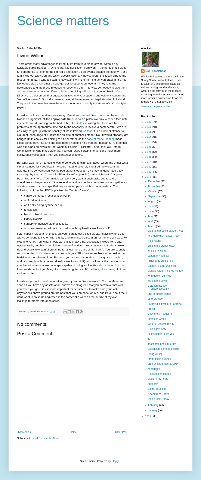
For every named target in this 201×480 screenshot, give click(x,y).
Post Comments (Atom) (46, 438)
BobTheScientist (155, 71)
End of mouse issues (159, 293)
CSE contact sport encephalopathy (158, 287)
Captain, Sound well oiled (162, 265)
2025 (148, 121)
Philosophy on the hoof (161, 260)
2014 (148, 176)
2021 (148, 142)
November (154, 186)
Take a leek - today (158, 398)
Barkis (80, 123)
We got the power (158, 280)
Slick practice (155, 298)
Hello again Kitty (157, 328)
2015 (148, 171)
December (154, 181)
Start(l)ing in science (159, 358)
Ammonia (153, 383)
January (153, 410)
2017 (148, 161)
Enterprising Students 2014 (163, 363)
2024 (148, 127)
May (151, 216)
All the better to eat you (161, 333)
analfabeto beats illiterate (162, 343)
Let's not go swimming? (161, 323)
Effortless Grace (157, 318)
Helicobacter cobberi (159, 373)
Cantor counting (157, 388)
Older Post (121, 432)
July (151, 206)
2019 (148, 152)
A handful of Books (158, 394)
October (153, 191)
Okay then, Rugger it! (160, 313)
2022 (148, 136)
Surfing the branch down (161, 245)
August (152, 201)
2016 (148, 167)
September (154, 196)
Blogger (115, 461)
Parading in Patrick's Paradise (165, 303)
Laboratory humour (158, 255)
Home (73, 432)
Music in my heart (158, 378)
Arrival (151, 308)
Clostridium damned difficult (163, 348)
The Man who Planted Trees (164, 235)
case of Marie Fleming (101, 139)
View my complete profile (155, 106)
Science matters (63, 20)
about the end (107, 265)
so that (87, 131)
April (151, 221)
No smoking (154, 240)
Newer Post (24, 432)
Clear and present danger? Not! (165, 230)
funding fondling (157, 250)
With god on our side (159, 275)
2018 (148, 157)
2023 (148, 131)
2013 (148, 416)
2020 (148, 146)
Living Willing (155, 354)
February (153, 405)
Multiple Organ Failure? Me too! (165, 270)
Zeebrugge (154, 368)
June (151, 211)
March (152, 226)
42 (149, 338)
